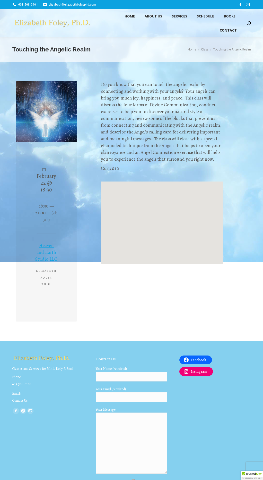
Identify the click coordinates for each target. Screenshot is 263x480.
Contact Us (20, 400)
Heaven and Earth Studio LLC (46, 252)
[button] (252, 475)
